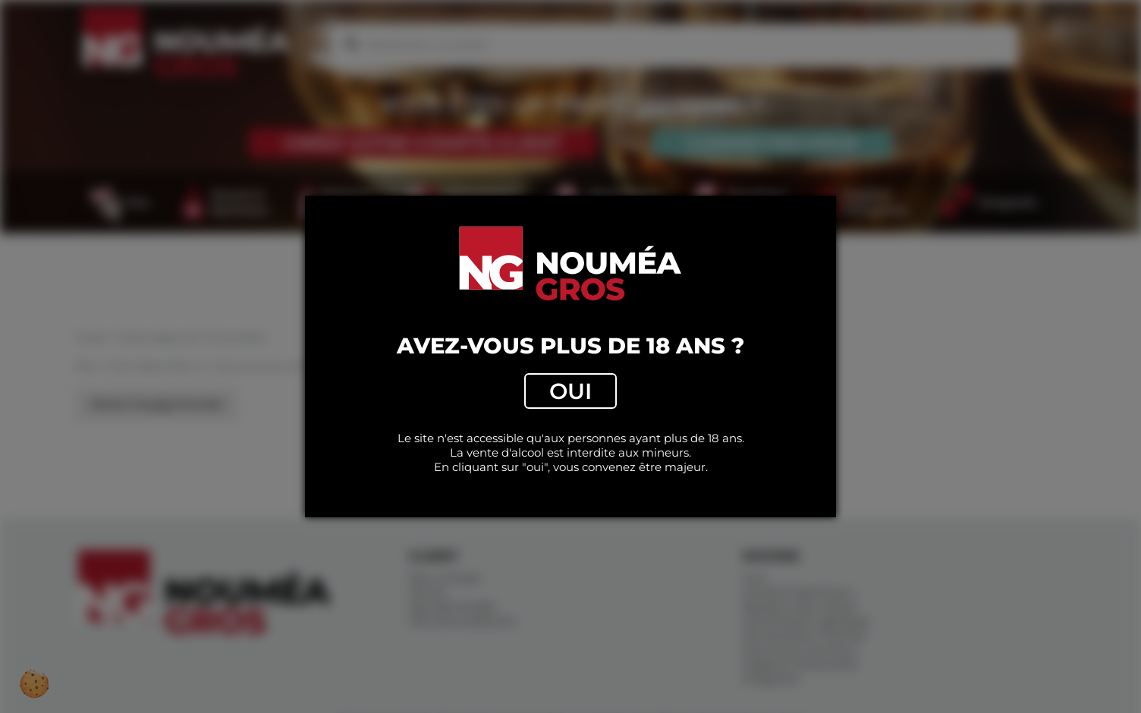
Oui (570, 391)
